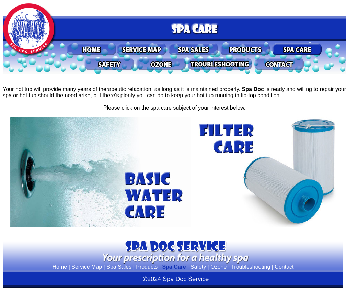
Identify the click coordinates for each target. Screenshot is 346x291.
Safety (198, 267)
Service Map (86, 267)
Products (147, 267)
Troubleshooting (250, 267)
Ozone (218, 267)
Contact (284, 267)
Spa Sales (118, 267)
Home (60, 267)
